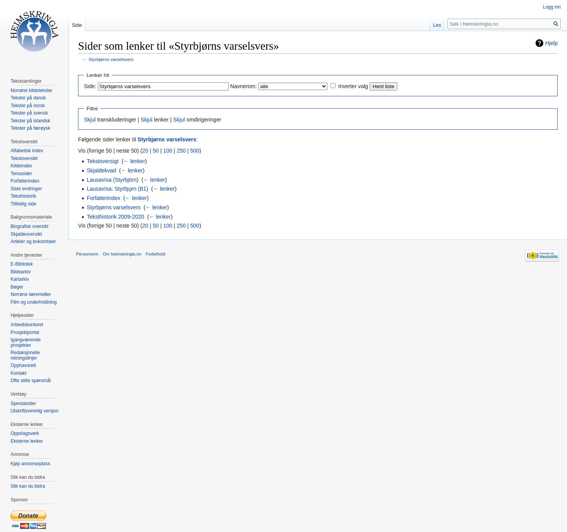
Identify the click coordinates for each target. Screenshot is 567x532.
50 (156, 151)
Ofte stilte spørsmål (30, 380)
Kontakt (18, 373)
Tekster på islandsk (30, 120)
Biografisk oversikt (29, 226)
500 (194, 151)
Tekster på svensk (29, 113)
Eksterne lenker (26, 441)
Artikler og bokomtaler (33, 241)
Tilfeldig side (23, 204)
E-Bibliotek (21, 264)
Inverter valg (353, 86)
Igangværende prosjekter (25, 342)
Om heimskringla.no (122, 254)
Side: (90, 86)
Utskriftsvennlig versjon (34, 411)
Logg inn (552, 7)
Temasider (21, 173)
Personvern (87, 254)
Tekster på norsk (27, 105)
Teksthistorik (23, 196)
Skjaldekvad (101, 170)
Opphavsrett (23, 365)
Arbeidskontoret (26, 324)
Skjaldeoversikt (26, 234)
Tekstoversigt (102, 161)
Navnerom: (243, 86)
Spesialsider (23, 403)
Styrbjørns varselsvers (111, 59)
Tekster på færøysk (30, 128)
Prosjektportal (24, 332)
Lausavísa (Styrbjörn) (112, 180)
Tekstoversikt (23, 158)
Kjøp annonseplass (30, 463)
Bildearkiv (20, 272)
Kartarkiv (19, 279)
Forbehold (155, 254)
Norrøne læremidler (30, 294)
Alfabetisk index (26, 150)
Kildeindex (21, 166)
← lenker (134, 161)
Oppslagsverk (24, 433)
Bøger (16, 287)
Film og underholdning (33, 302)
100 (167, 151)
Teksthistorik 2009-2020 (115, 217)
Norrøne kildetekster (31, 90)
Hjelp (551, 43)
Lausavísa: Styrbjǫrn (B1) (117, 189)
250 (181, 151)
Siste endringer (26, 188)
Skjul (90, 119)
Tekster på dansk (28, 98)
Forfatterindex (103, 198)
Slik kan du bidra (27, 486)
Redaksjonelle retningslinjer (25, 355)
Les (437, 25)
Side (77, 25)
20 (145, 151)
